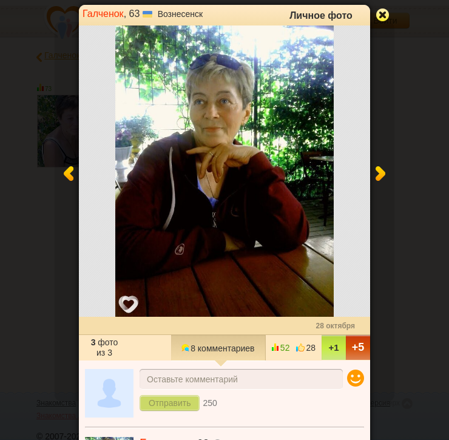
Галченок (103, 13)
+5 (358, 347)
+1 (333, 347)
